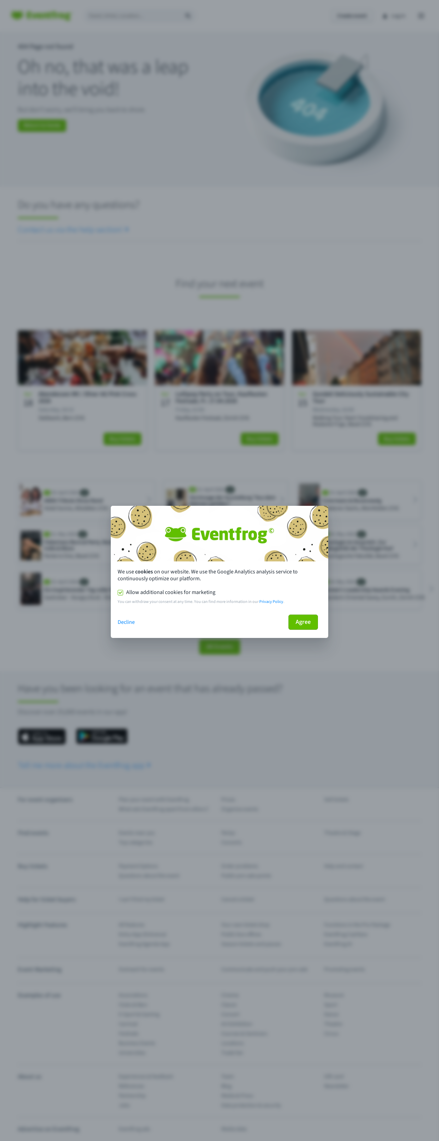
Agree (303, 622)
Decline (126, 622)
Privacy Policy (271, 602)
